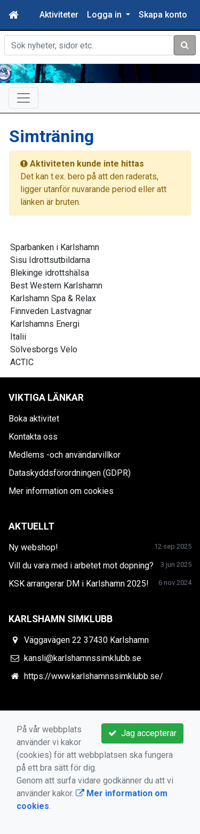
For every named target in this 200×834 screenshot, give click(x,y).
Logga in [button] (105, 15)
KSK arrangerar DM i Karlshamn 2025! (79, 584)
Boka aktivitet (34, 419)
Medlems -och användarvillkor (65, 455)
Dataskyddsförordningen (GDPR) (70, 473)
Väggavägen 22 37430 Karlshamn (86, 640)
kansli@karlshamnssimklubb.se (82, 658)
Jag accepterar (142, 733)
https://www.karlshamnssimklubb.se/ (93, 676)
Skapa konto (163, 15)
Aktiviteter (58, 15)
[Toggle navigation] (23, 98)
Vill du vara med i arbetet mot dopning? (81, 565)
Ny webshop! (33, 547)
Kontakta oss (33, 437)
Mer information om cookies (61, 491)
